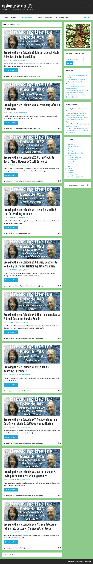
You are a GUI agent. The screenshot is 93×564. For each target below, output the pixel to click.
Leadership (71, 170)
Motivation (71, 172)
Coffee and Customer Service (76, 153)
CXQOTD (71, 162)
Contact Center (19, 76)
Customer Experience (20, 181)
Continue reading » (11, 70)
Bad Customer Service (74, 146)
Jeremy (38, 76)
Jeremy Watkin (23, 60)
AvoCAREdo (71, 144)
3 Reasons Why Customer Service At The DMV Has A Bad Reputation (77, 119)
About (6, 17)
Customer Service (27, 76)
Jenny (34, 76)
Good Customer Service (75, 164)
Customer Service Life (17, 6)
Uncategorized (72, 175)
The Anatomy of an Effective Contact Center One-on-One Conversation (75, 82)
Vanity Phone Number (62, 17)
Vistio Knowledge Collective (76, 177)
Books (69, 149)
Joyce (69, 117)
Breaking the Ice (27, 17)
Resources (14, 17)
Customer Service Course (44, 17)
